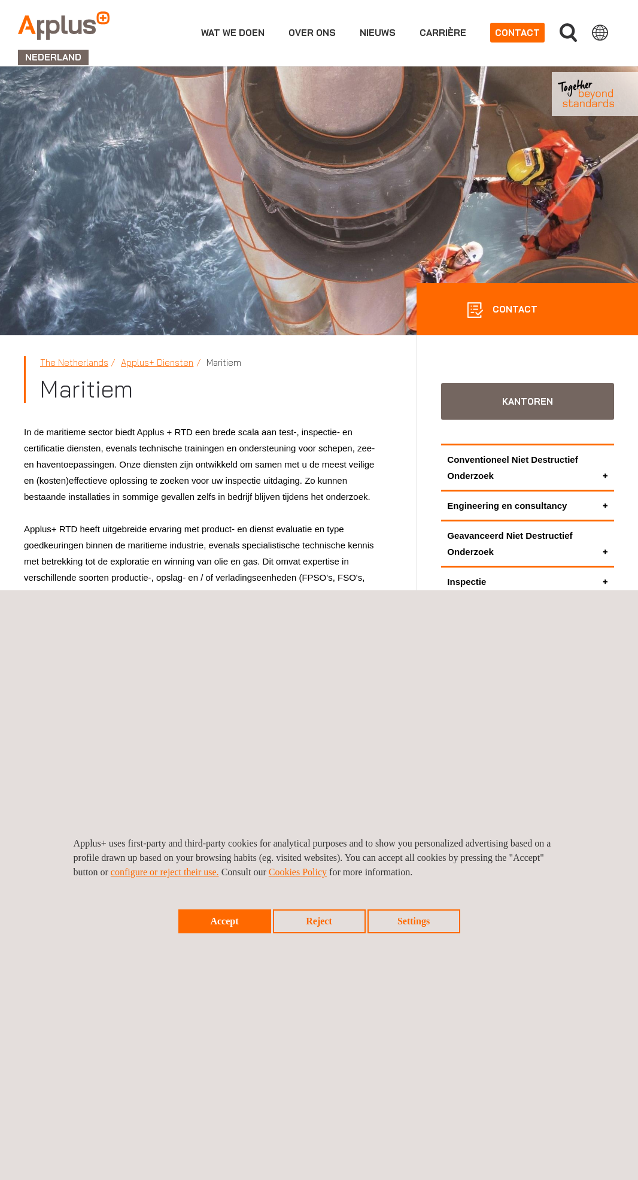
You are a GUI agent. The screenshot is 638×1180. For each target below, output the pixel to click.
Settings (413, 921)
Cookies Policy (298, 872)
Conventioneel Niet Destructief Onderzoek (512, 467)
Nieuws (378, 32)
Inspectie (466, 582)
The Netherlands (74, 362)
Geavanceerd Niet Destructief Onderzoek (509, 543)
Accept (224, 921)
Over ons (312, 32)
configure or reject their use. (165, 872)
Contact (517, 32)
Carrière (443, 32)
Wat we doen (233, 32)
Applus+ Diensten (157, 362)
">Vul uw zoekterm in (568, 33)
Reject (319, 921)
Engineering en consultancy (507, 505)
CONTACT (513, 309)
